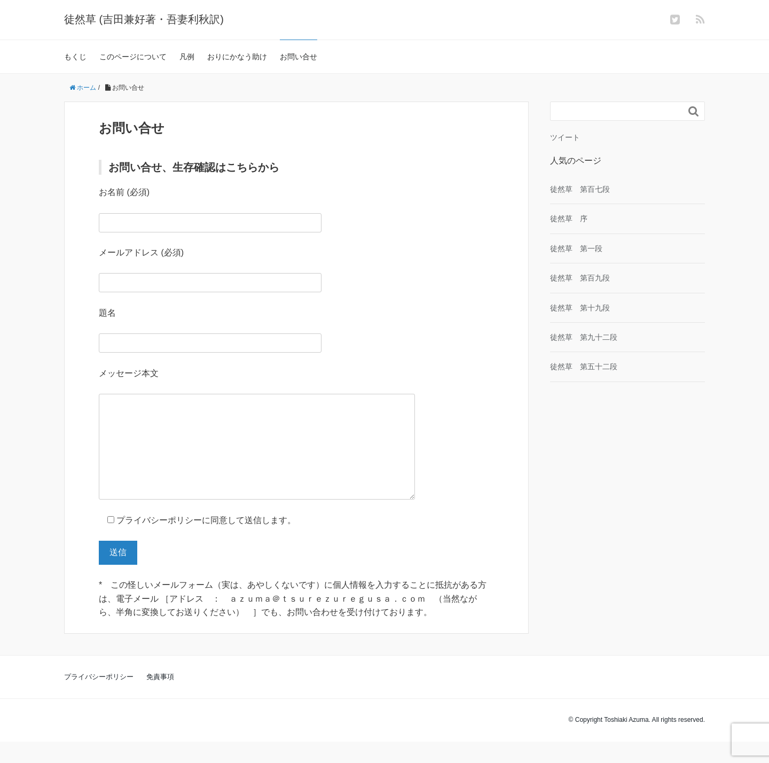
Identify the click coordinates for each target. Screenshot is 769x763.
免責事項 (160, 698)
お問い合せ (298, 56)
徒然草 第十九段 (580, 307)
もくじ (75, 56)
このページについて (133, 56)
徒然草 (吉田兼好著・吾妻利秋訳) (144, 19)
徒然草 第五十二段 (583, 366)
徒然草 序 (568, 218)
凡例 (186, 56)
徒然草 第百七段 (580, 189)
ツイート (565, 137)
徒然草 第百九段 (580, 278)
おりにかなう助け (237, 56)
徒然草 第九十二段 (583, 337)
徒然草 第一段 (576, 248)
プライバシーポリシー (99, 698)
